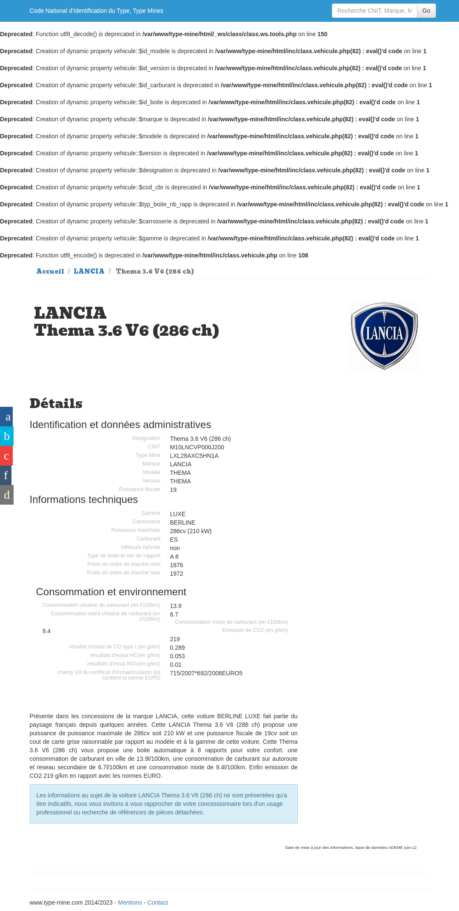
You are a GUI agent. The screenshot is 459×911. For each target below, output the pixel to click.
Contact (158, 902)
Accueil (50, 271)
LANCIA (89, 271)
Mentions (130, 902)
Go (426, 10)
